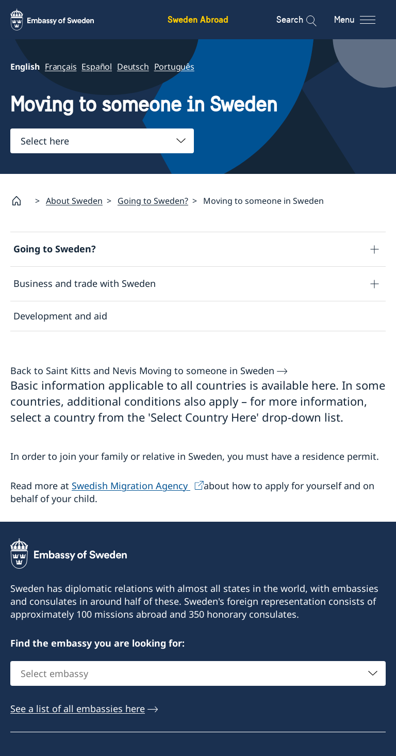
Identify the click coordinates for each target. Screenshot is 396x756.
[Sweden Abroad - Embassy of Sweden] (61, 20)
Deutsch (133, 66)
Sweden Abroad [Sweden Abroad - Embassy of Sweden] (198, 19)
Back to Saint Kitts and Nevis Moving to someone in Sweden (142, 370)
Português (174, 66)
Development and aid (60, 316)
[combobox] (102, 140)
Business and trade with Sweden (84, 283)
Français (60, 66)
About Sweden (74, 200)
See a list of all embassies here (77, 708)
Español (96, 66)
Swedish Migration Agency (131, 485)
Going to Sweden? (153, 200)
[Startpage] (20, 200)
